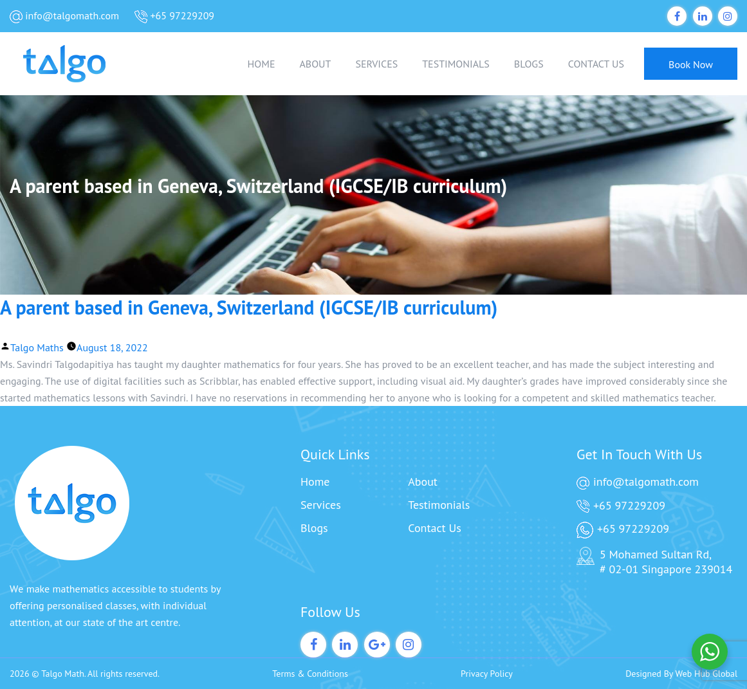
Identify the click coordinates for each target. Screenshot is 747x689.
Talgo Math (62, 673)
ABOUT (315, 63)
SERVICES (376, 63)
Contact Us (434, 527)
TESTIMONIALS (456, 63)
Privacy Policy (487, 673)
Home (315, 481)
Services (320, 504)
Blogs (314, 527)
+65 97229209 (174, 16)
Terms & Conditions (310, 673)
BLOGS (529, 63)
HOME (261, 63)
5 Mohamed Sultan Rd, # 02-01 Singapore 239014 (654, 561)
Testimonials (439, 504)
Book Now (691, 64)
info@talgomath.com (64, 16)
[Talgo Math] (74, 63)
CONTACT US (596, 63)
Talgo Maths (37, 347)
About (423, 481)
